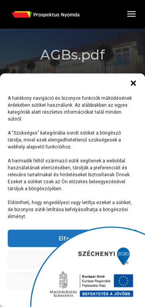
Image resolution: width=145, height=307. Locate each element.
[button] (133, 83)
